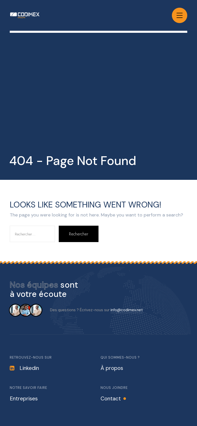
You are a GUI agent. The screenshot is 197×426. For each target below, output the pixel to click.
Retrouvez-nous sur (31, 357)
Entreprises (24, 398)
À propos (112, 368)
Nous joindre (114, 388)
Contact (111, 398)
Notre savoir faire (28, 388)
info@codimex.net (127, 310)
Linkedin (24, 368)
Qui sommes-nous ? (120, 357)
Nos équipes (34, 284)
